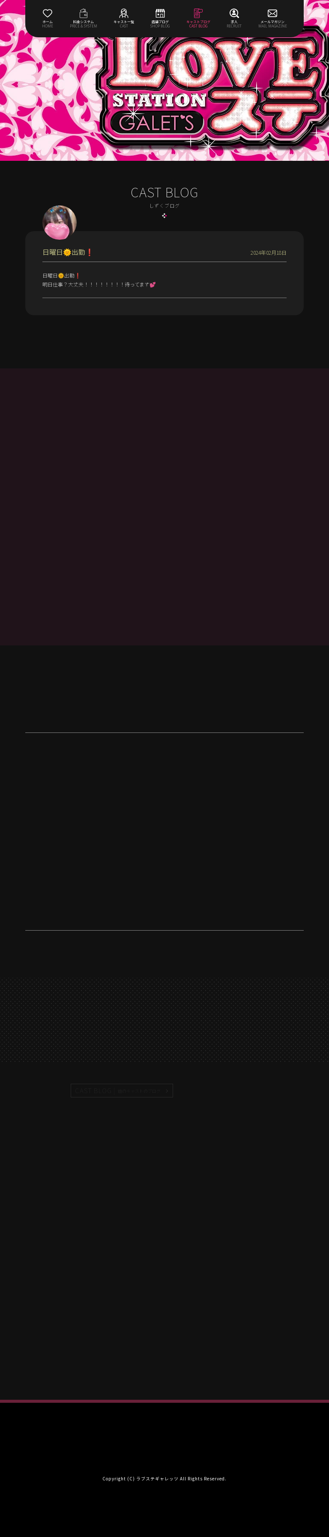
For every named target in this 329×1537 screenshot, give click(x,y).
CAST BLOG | (118, 1090)
